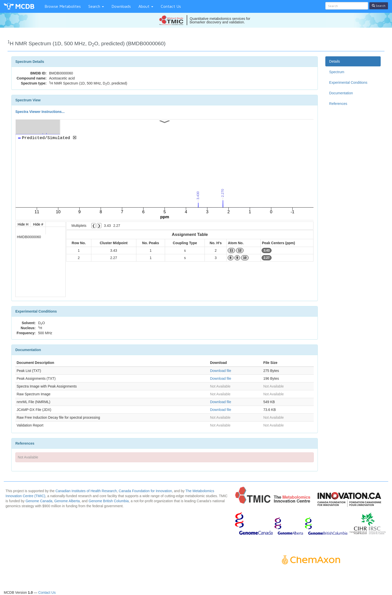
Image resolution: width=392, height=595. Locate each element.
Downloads (121, 6)
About (145, 6)
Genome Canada (38, 501)
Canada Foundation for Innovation (145, 491)
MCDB (24, 6)
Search (96, 6)
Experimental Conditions (348, 82)
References (338, 104)
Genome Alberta (67, 501)
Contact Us (171, 6)
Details (334, 61)
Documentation (341, 93)
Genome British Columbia (109, 501)
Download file (220, 371)
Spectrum (336, 72)
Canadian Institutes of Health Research (86, 491)
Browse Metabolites (63, 6)
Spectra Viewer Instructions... (40, 112)
